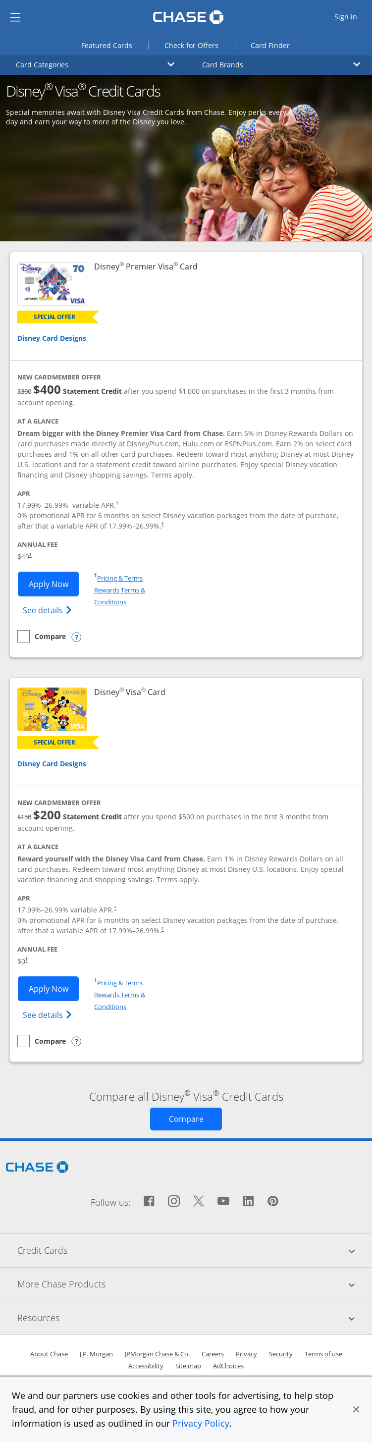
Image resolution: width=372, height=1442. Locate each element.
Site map (188, 1365)
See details (49, 610)
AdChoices (228, 1365)
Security (281, 1353)
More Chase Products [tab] (194, 1284)
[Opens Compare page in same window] (186, 1119)
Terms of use (323, 1353)
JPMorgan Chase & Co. (157, 1353)
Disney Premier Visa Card (146, 266)
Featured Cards (115, 45)
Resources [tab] (194, 1318)
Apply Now (54, 583)
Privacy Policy (200, 1423)
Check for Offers (199, 45)
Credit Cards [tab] (194, 1250)
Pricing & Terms (120, 578)
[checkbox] (41, 636)
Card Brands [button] (281, 64)
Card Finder (278, 45)
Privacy (246, 1353)
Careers (213, 1353)
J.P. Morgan (96, 1353)
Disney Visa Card (129, 692)
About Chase (49, 1353)
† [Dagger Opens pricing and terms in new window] (117, 503)
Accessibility (145, 1365)
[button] (356, 1409)
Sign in (352, 16)
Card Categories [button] (95, 64)
